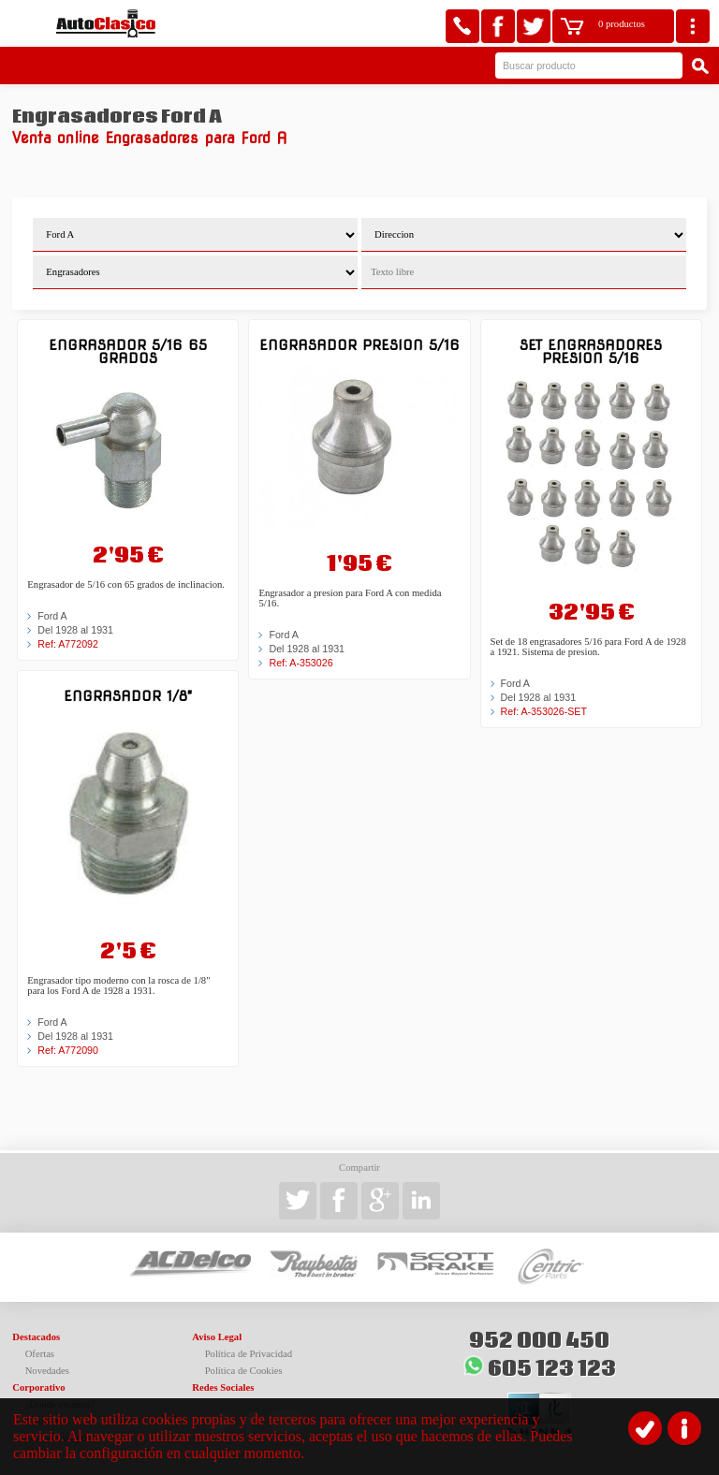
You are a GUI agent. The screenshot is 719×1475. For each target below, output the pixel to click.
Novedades (47, 1370)
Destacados (36, 1337)
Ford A (51, 615)
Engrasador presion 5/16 (359, 345)
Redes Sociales (223, 1387)
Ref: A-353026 (300, 662)
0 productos (621, 24)
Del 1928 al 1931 (75, 629)
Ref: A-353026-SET (544, 711)
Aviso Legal (217, 1337)
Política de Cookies (244, 1370)
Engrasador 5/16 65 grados (128, 351)
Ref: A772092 (67, 644)
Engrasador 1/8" (128, 696)
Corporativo (38, 1387)
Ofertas (39, 1354)
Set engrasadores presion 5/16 (591, 351)
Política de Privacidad (249, 1354)
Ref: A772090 (67, 1050)
